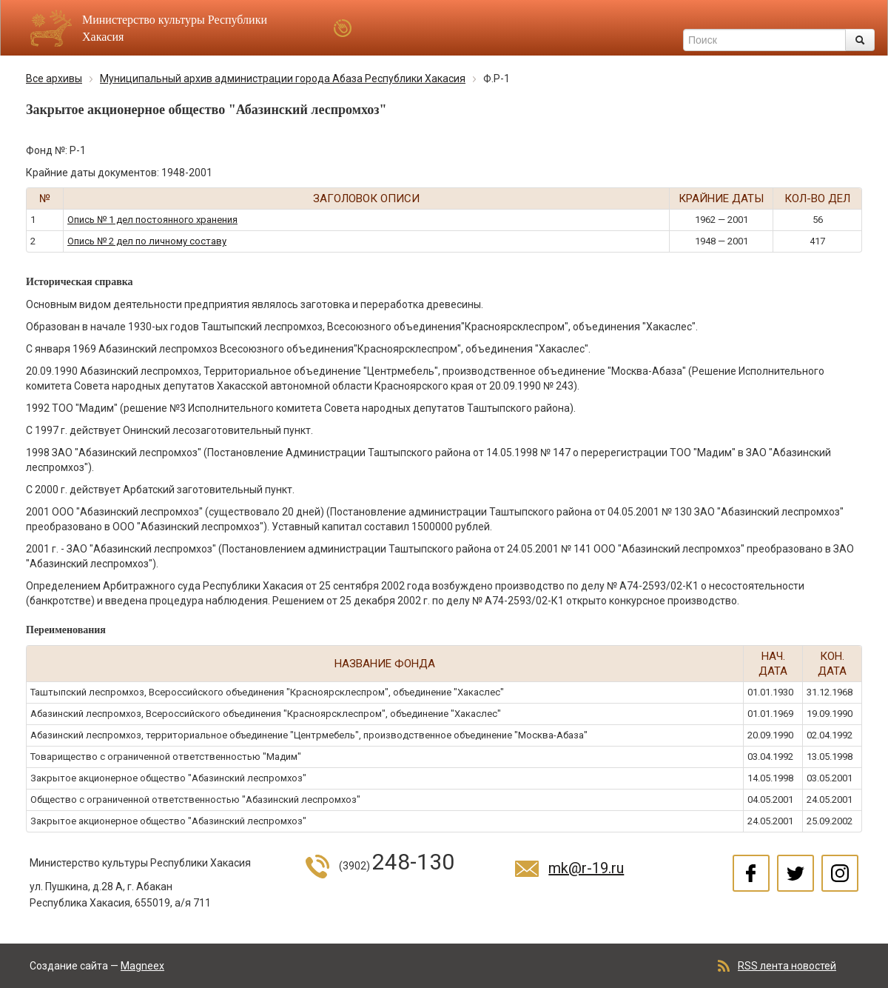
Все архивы (54, 78)
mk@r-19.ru (586, 868)
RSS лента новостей (787, 966)
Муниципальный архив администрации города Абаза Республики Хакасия (282, 78)
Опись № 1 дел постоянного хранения (152, 219)
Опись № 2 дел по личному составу (146, 241)
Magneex (142, 966)
